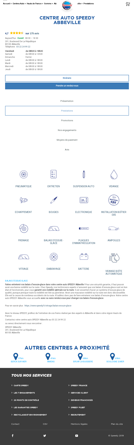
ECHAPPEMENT (23, 202)
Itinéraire (67, 78)
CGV (45, 424)
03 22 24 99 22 (23, 47)
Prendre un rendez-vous (67, 86)
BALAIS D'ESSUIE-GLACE (53, 232)
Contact (15, 424)
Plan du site (117, 424)
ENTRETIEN (53, 177)
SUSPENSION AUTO (83, 177)
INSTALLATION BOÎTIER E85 (113, 203)
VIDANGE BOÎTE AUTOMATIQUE (113, 261)
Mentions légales (79, 424)
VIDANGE (113, 177)
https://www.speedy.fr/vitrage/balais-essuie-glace (48, 306)
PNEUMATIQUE (23, 177)
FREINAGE (23, 231)
